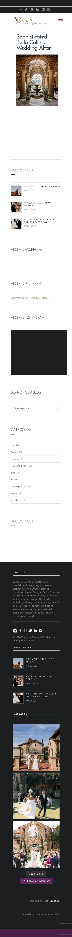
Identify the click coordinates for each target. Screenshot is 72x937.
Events (14, 452)
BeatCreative (52, 900)
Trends (14, 479)
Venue (14, 493)
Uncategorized (18, 486)
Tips (13, 472)
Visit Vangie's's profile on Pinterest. (30, 297)
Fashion (15, 459)
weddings (16, 500)
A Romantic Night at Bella (42, 186)
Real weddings (18, 466)
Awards (15, 445)
